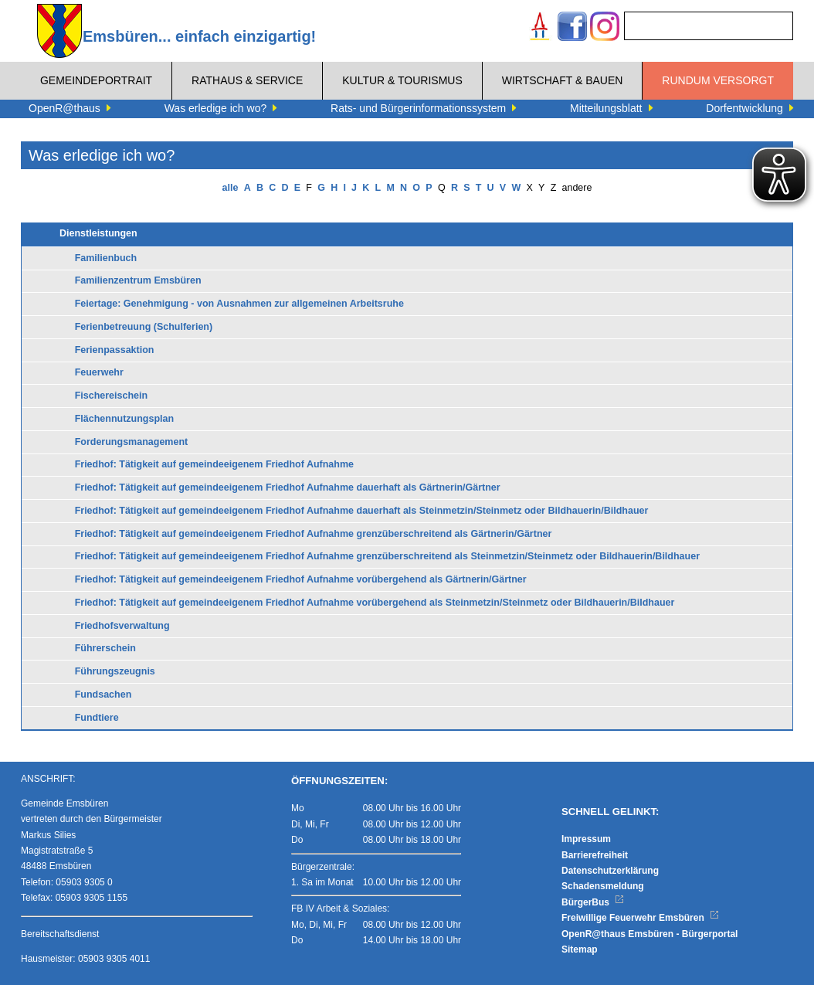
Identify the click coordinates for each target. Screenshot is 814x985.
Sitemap (579, 949)
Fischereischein (111, 395)
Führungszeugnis (115, 671)
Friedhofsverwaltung (122, 625)
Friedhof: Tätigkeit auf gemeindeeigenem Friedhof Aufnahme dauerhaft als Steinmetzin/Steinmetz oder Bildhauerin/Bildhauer (362, 510)
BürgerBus (592, 902)
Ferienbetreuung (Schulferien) (144, 326)
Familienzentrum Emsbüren (138, 280)
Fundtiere (97, 717)
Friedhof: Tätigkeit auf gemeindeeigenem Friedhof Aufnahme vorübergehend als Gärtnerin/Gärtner (301, 579)
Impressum (586, 839)
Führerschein (105, 648)
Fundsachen (103, 694)
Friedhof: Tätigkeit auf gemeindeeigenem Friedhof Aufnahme (214, 464)
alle (230, 187)
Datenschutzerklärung (610, 870)
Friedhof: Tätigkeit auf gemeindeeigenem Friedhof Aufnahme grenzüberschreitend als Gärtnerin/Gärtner (313, 533)
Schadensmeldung (602, 886)
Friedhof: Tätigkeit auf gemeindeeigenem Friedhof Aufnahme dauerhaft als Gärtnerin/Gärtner (287, 487)
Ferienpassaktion (114, 350)
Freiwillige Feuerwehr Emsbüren (640, 917)
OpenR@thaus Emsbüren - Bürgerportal (649, 934)
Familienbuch (106, 258)
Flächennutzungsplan (124, 418)
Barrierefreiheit (594, 855)
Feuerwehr (99, 372)
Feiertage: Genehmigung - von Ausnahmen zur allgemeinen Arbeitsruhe (239, 303)
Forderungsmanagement (131, 441)
